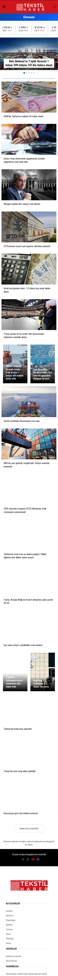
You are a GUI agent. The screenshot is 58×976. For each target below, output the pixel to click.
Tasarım (9, 929)
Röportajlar (10, 920)
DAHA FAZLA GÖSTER (29, 829)
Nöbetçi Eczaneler (13, 956)
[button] (24, 72)
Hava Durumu (11, 961)
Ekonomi (9, 915)
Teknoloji (9, 938)
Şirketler (9, 925)
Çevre (8, 934)
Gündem (9, 911)
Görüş (8, 943)
